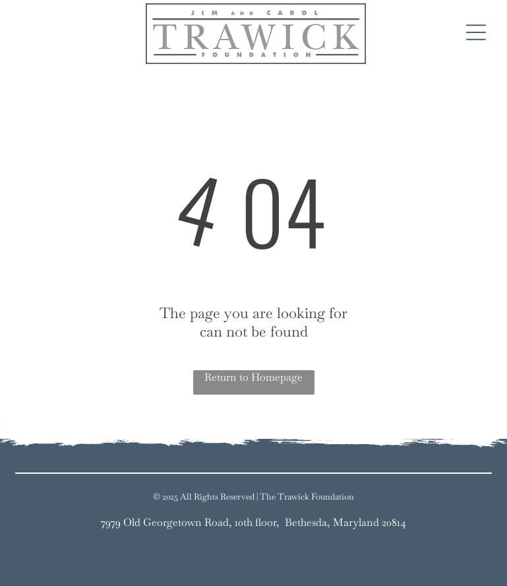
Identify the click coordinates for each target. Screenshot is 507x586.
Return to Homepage (253, 377)
